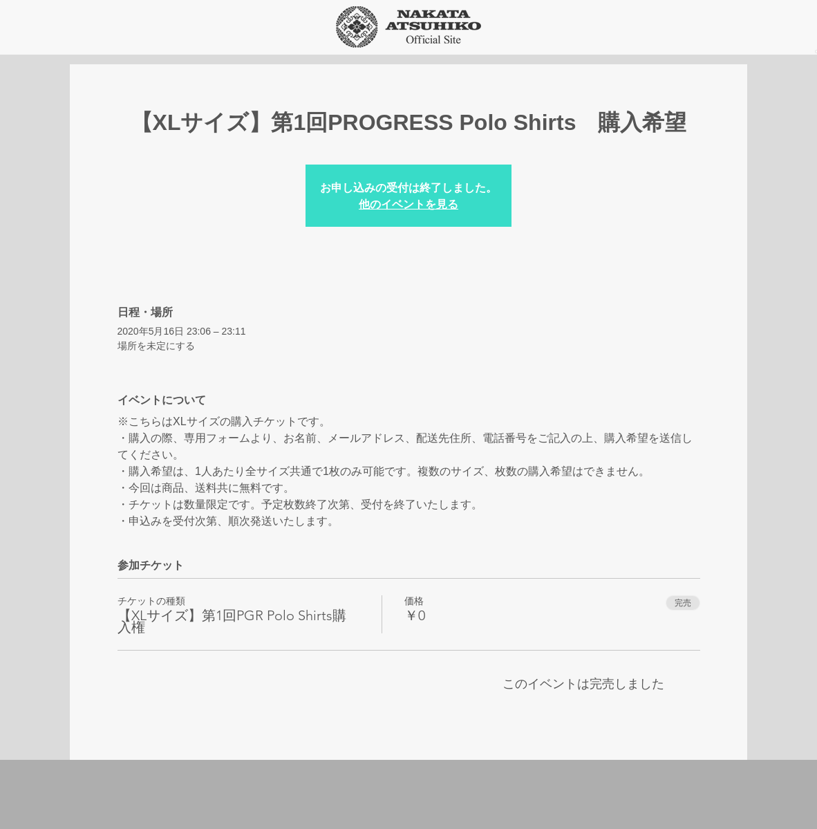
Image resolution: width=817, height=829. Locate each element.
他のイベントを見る (408, 204)
